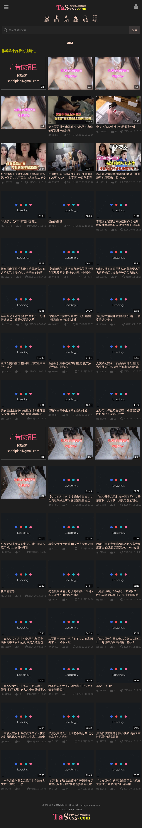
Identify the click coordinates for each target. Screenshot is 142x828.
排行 (56, 18)
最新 (47, 18)
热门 (66, 18)
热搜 (85, 18)
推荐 (75, 18)
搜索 (134, 30)
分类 (95, 18)
